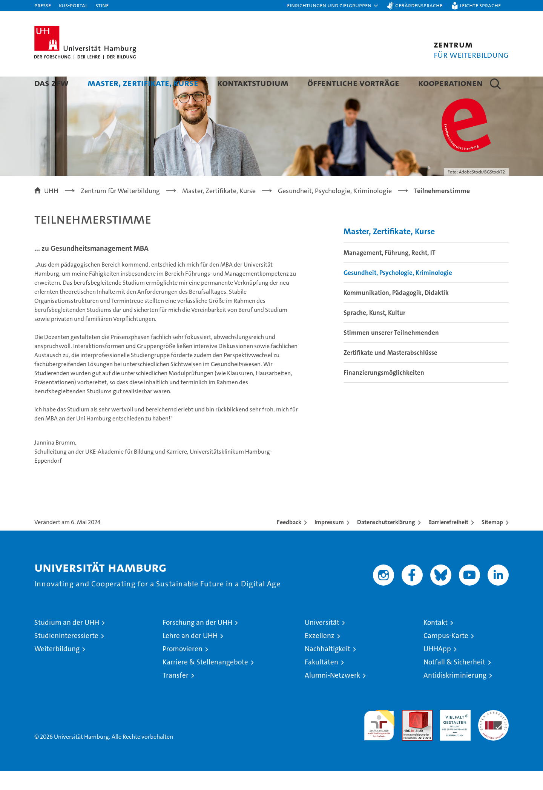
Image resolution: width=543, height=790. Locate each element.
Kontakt (435, 641)
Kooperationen (450, 83)
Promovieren (182, 668)
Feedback (289, 541)
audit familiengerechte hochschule (379, 741)
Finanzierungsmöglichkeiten (384, 392)
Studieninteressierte (66, 655)
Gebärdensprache (418, 5)
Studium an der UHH (66, 641)
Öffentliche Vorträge (353, 83)
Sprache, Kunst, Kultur (374, 332)
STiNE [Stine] (102, 5)
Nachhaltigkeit (327, 668)
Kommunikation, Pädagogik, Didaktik (396, 312)
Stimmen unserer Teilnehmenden (391, 352)
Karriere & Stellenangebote (205, 681)
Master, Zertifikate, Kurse (142, 83)
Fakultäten (321, 681)
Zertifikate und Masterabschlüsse (390, 372)
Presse (42, 5)
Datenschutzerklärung (386, 541)
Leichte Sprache (480, 5)
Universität (322, 641)
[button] (333, 5)
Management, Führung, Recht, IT (390, 272)
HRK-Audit (453, 733)
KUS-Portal (73, 5)
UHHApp (437, 668)
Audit (409, 733)
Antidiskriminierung (454, 694)
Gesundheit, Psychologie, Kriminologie (398, 292)
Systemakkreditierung (493, 733)
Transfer (176, 694)
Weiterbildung (57, 668)
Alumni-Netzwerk (332, 694)
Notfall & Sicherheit (454, 681)
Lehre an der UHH (190, 655)
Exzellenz (319, 655)
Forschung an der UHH (197, 641)
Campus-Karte (445, 655)
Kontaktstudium (252, 83)
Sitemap (492, 541)
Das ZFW (51, 83)
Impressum (329, 541)
